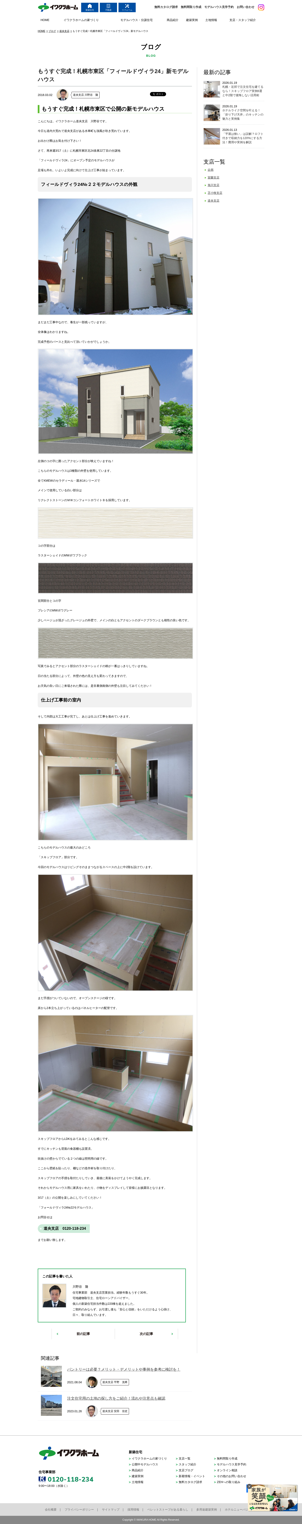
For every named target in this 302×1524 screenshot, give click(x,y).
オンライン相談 (227, 1470)
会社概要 (51, 1509)
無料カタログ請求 (166, 7)
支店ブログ (186, 1470)
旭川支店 (213, 185)
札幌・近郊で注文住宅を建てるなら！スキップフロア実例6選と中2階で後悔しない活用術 (242, 91)
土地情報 (137, 1482)
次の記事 (146, 1334)
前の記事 (83, 1334)
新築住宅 (90, 7)
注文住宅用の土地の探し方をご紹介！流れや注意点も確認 (116, 1398)
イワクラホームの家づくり (149, 1458)
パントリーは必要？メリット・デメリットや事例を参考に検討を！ (123, 1369)
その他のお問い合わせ (231, 1476)
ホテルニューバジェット (241, 1509)
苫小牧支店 (215, 192)
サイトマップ (111, 1509)
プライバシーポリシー (79, 1509)
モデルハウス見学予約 (219, 7)
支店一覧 (184, 1458)
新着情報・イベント (192, 1476)
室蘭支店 (213, 177)
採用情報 (133, 1509)
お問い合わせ (245, 7)
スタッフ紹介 (187, 1464)
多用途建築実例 (206, 1509)
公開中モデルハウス (145, 1464)
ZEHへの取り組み (228, 1482)
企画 (210, 169)
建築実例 (137, 1476)
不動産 (108, 7)
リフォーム (127, 7)
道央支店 (213, 200)
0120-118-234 (71, 1479)
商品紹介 (137, 1470)
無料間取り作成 (191, 7)
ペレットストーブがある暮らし (167, 1509)
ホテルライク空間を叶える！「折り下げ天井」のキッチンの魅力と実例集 (242, 114)
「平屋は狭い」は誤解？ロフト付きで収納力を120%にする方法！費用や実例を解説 (242, 138)
